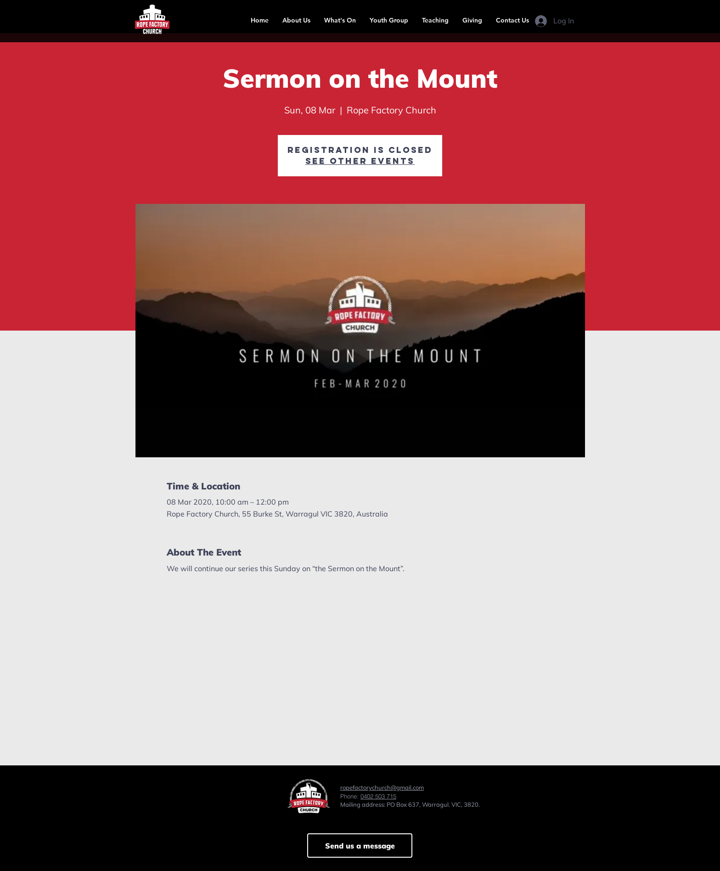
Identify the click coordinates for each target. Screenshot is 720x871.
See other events (360, 161)
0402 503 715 (378, 796)
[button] (296, 20)
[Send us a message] (359, 845)
